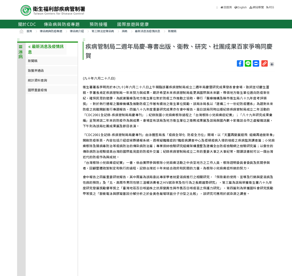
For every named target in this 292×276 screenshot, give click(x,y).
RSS (271, 7)
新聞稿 (172, 31)
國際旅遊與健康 (133, 24)
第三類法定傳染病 (103, 31)
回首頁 (228, 7)
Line (247, 63)
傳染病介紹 (77, 31)
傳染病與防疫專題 (62, 24)
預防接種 (99, 24)
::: (18, 39)
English (242, 7)
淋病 (124, 31)
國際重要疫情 (37, 89)
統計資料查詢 (37, 80)
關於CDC (27, 24)
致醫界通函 (36, 70)
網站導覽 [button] (258, 7)
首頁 (29, 31)
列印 (255, 63)
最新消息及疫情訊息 (147, 31)
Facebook (239, 63)
